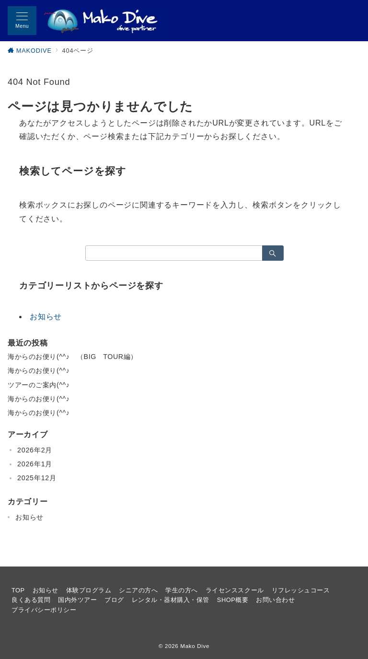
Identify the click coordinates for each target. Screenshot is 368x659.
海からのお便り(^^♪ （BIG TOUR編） (73, 356)
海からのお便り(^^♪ (38, 370)
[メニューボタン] (22, 20)
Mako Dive (194, 646)
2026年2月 (34, 450)
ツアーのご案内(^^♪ (38, 385)
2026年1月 (34, 464)
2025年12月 (37, 478)
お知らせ (46, 316)
